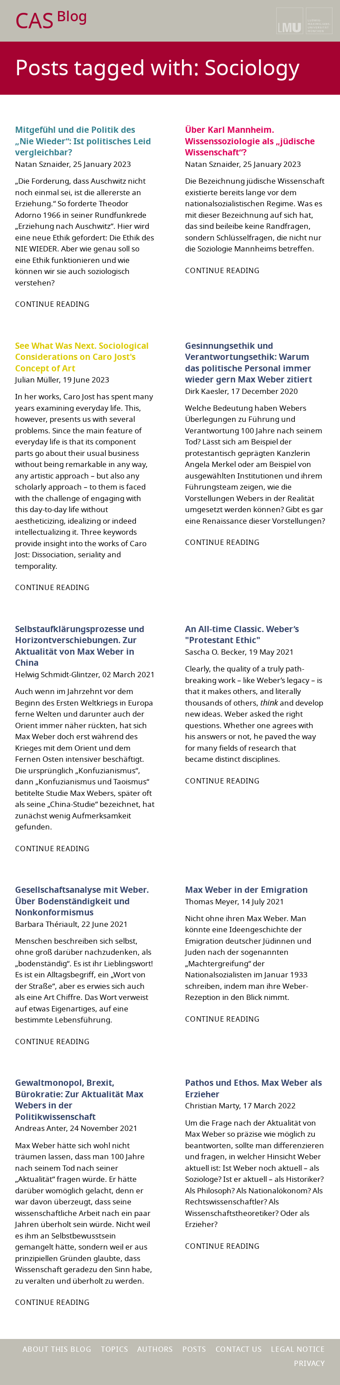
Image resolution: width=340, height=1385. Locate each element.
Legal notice (298, 1349)
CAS (51, 21)
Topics (114, 1349)
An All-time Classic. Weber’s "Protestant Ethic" (242, 635)
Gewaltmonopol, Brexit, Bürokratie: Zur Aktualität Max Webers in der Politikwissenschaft (79, 1100)
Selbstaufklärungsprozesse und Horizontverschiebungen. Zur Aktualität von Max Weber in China (79, 646)
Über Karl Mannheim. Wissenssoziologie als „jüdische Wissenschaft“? (250, 141)
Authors (155, 1349)
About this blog (57, 1349)
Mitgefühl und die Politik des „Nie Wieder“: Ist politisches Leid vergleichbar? (83, 141)
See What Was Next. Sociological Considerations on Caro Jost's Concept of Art (82, 357)
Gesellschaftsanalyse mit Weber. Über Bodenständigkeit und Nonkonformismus (82, 901)
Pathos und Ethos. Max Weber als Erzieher (253, 1089)
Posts (194, 1349)
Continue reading (52, 304)
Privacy (309, 1363)
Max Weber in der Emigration (246, 890)
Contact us (239, 1349)
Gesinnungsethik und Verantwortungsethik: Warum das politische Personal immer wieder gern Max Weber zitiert (248, 363)
